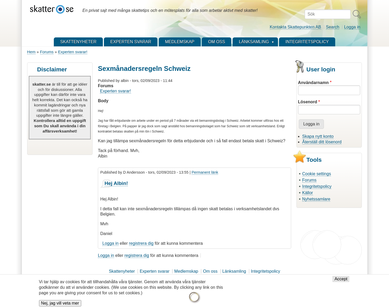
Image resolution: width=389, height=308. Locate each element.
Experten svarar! (72, 52)
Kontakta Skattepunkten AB (295, 27)
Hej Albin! (116, 183)
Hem (31, 52)
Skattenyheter (122, 271)
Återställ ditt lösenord (322, 142)
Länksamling (234, 271)
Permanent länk (204, 172)
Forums (47, 52)
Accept (340, 281)
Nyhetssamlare (316, 199)
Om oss (210, 271)
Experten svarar (155, 271)
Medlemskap (186, 271)
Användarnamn (313, 82)
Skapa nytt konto (318, 136)
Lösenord (307, 102)
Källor (307, 192)
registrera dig (141, 243)
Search (332, 27)
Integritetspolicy (317, 186)
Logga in (352, 27)
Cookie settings (316, 174)
